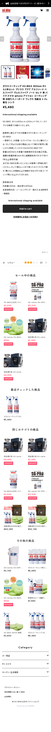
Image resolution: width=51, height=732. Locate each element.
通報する (45, 252)
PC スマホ (6, 664)
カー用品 (6, 656)
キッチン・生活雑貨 (10, 672)
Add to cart (25, 208)
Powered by (25, 706)
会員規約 (7, 697)
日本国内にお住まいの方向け (25, 217)
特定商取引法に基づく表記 (14, 692)
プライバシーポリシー (12, 687)
